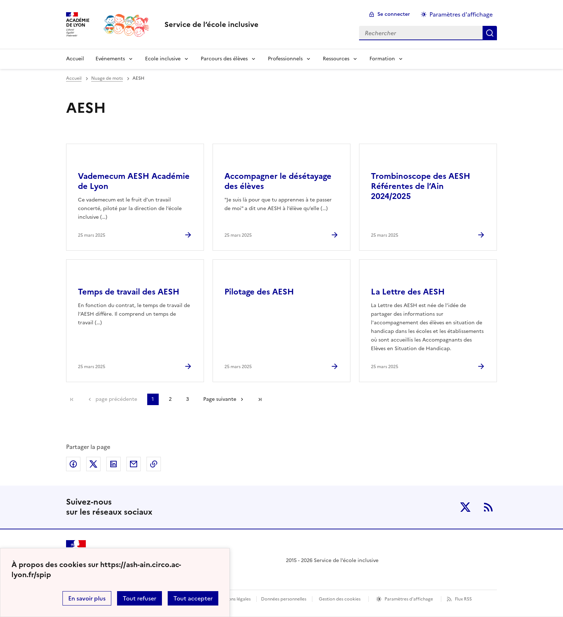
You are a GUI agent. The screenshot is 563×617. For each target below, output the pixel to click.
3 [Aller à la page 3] (187, 399)
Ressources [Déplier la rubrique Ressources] (336, 58)
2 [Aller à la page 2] (170, 399)
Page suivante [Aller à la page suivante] (219, 399)
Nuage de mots (107, 78)
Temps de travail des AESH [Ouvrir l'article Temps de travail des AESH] (129, 292)
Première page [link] (72, 399)
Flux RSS (463, 599)
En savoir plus (87, 598)
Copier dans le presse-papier (153, 464)
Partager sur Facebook (73, 464)
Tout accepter (193, 598)
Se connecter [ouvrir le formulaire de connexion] (393, 14)
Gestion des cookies (339, 599)
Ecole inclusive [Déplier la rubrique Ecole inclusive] (163, 58)
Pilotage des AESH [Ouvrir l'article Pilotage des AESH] (259, 292)
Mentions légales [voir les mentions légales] (234, 599)
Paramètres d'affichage (409, 599)
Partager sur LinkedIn (113, 464)
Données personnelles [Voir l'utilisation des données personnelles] (283, 599)
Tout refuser (139, 598)
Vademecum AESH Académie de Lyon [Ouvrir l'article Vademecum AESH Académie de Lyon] (134, 181)
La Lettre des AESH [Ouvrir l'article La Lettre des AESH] (408, 292)
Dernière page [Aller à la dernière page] (260, 399)
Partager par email (133, 464)
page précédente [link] (116, 399)
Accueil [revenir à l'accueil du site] (75, 58)
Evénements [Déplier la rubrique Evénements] (110, 58)
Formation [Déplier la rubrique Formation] (382, 58)
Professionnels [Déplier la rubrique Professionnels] (285, 58)
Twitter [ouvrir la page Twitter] (465, 507)
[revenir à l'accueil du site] (211, 24)
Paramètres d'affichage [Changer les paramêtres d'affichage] (461, 14)
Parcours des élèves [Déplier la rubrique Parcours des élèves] (224, 58)
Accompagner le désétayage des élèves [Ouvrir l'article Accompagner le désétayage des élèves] (277, 181)
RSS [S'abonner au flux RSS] (488, 507)
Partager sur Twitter (93, 464)
